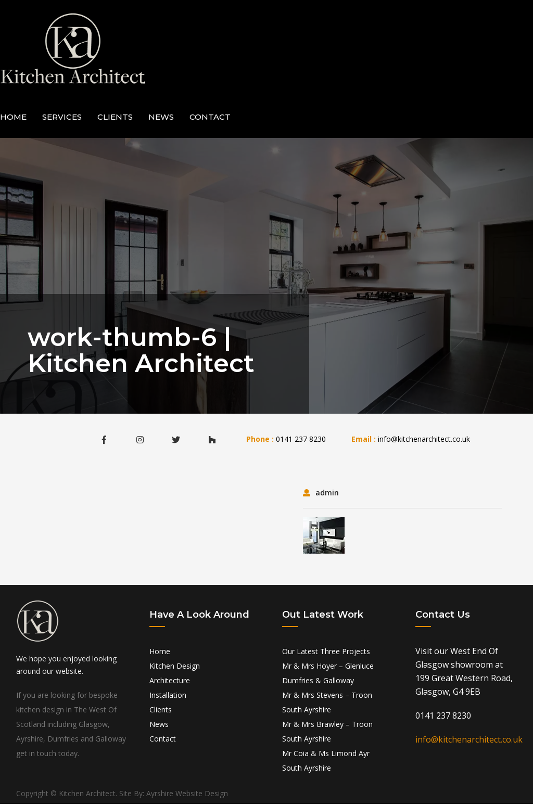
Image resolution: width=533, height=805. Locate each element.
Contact (210, 118)
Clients (115, 118)
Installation (167, 696)
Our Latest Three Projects (326, 652)
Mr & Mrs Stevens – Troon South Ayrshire (327, 703)
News (161, 118)
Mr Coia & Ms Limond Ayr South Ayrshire (326, 761)
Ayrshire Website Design (187, 794)
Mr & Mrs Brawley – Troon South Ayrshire (327, 732)
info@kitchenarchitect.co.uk (424, 440)
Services (62, 118)
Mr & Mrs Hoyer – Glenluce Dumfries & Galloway (328, 674)
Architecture (169, 681)
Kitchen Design (174, 667)
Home (13, 118)
